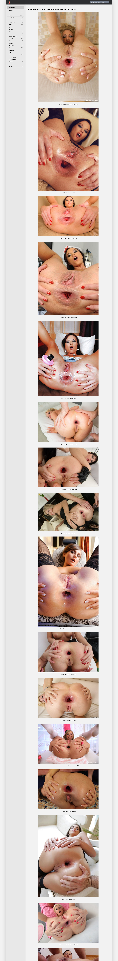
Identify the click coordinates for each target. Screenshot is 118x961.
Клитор (11, 43)
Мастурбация (12, 41)
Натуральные (12, 59)
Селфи (10, 24)
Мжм (10, 31)
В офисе (11, 52)
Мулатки (11, 48)
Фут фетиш (12, 22)
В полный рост (13, 57)
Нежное (11, 64)
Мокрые (11, 61)
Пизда (10, 15)
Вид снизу (12, 50)
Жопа (10, 13)
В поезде (11, 17)
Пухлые (11, 27)
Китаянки (11, 45)
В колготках (12, 34)
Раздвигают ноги (13, 36)
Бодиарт (11, 66)
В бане (10, 20)
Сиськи (11, 10)
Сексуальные (12, 54)
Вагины (11, 29)
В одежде (11, 38)
